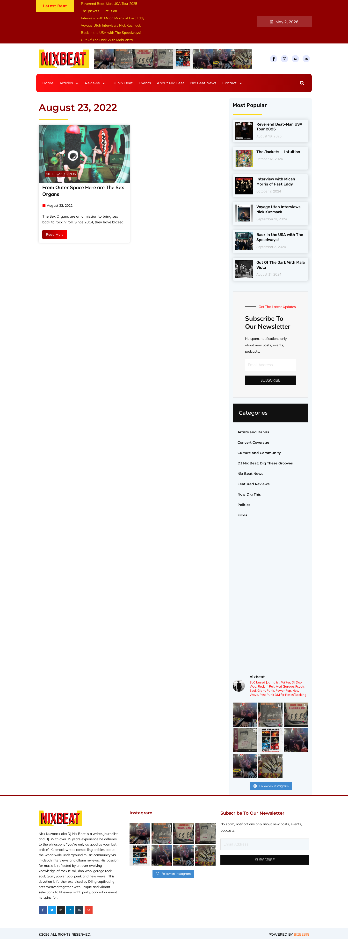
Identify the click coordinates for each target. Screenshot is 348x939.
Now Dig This (249, 494)
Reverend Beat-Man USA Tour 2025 (109, 3)
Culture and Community (259, 453)
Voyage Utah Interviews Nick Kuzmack (111, 25)
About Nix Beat (170, 83)
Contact (232, 83)
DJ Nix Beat (122, 83)
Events (145, 83)
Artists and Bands (253, 432)
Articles (69, 83)
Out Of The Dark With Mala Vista (107, 40)
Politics (244, 505)
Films (242, 515)
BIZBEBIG (301, 934)
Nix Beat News (203, 83)
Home (47, 83)
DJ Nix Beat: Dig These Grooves (265, 463)
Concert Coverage (253, 442)
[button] (302, 83)
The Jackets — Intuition (99, 11)
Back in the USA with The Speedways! (111, 32)
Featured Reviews (253, 484)
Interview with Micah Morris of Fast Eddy (112, 18)
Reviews (95, 83)
